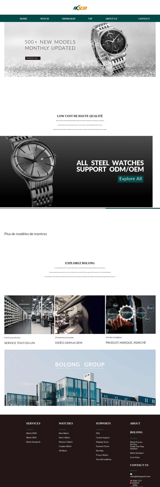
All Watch (63, 451)
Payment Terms (102, 446)
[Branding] (131, 297)
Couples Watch (65, 446)
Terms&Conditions (103, 459)
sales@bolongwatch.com (140, 475)
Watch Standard (136, 453)
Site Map (99, 451)
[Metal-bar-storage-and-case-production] (29, 297)
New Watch (64, 433)
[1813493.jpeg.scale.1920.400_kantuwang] (80, 297)
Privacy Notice (102, 455)
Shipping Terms (102, 442)
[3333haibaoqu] (80, 23)
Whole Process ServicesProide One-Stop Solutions (137, 445)
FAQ (98, 433)
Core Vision (135, 457)
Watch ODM (31, 433)
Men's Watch (64, 438)
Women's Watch (66, 442)
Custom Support (103, 438)
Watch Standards (33, 442)
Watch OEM (31, 438)
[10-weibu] (80, 351)
